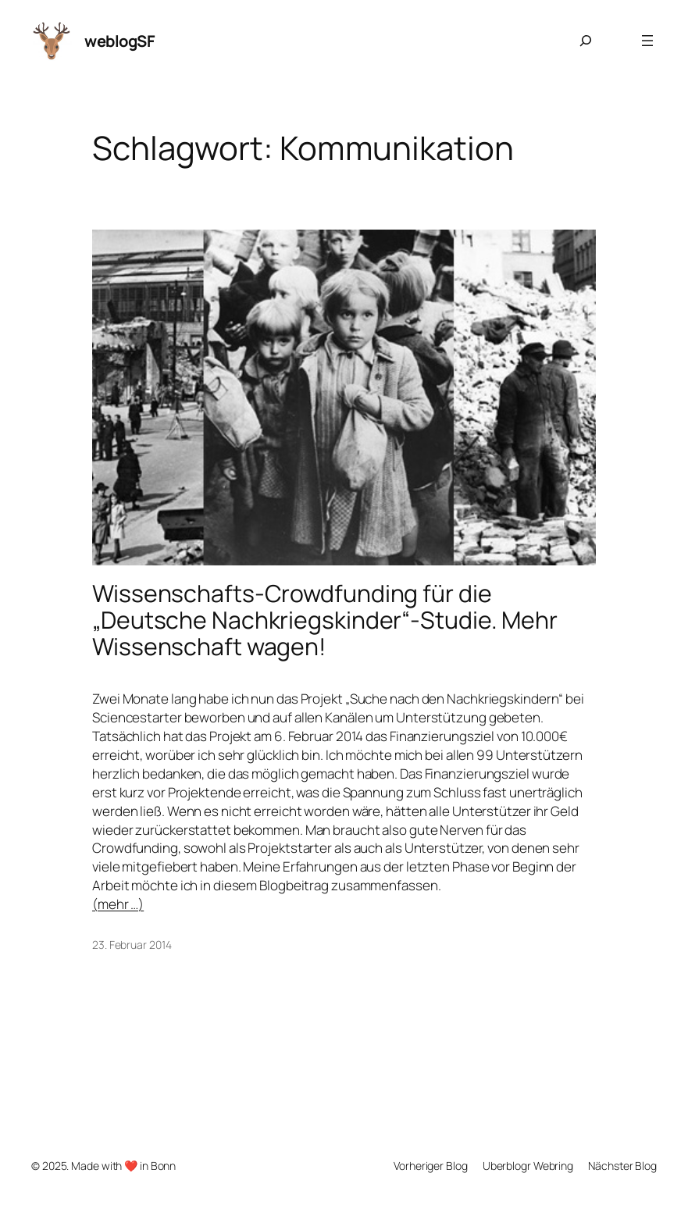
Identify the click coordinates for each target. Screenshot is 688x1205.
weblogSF (119, 41)
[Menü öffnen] (647, 40)
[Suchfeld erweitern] (585, 40)
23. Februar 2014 (131, 944)
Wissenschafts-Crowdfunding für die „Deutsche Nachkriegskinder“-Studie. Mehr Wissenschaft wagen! (325, 620)
